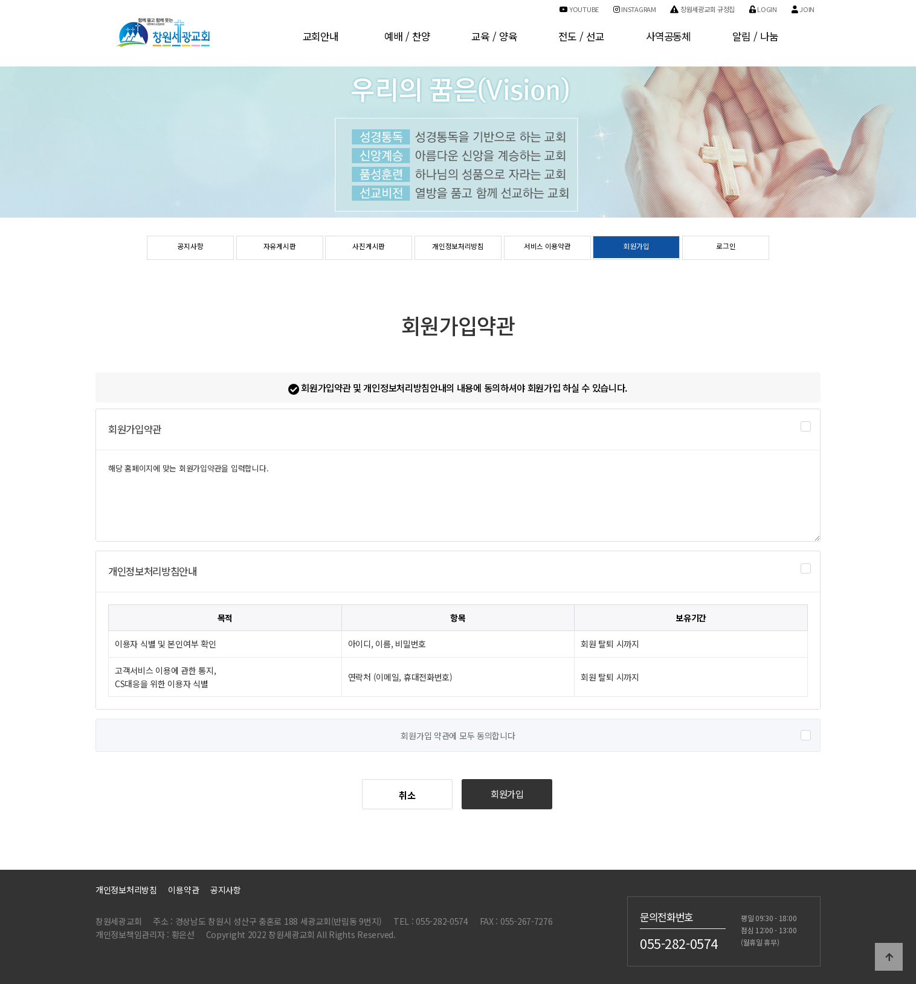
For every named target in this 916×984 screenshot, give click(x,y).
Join (803, 9)
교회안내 (320, 36)
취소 (407, 794)
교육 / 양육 (494, 36)
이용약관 (183, 890)
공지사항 (190, 248)
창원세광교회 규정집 (702, 9)
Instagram (634, 9)
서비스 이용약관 (547, 248)
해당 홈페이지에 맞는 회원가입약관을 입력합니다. (458, 495)
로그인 (726, 248)
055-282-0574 (679, 943)
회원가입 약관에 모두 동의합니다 (458, 736)
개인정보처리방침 (458, 248)
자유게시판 (279, 248)
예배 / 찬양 (407, 36)
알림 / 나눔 (755, 36)
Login (763, 9)
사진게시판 (369, 248)
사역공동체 (668, 36)
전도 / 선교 (581, 36)
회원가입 (636, 248)
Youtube (579, 9)
